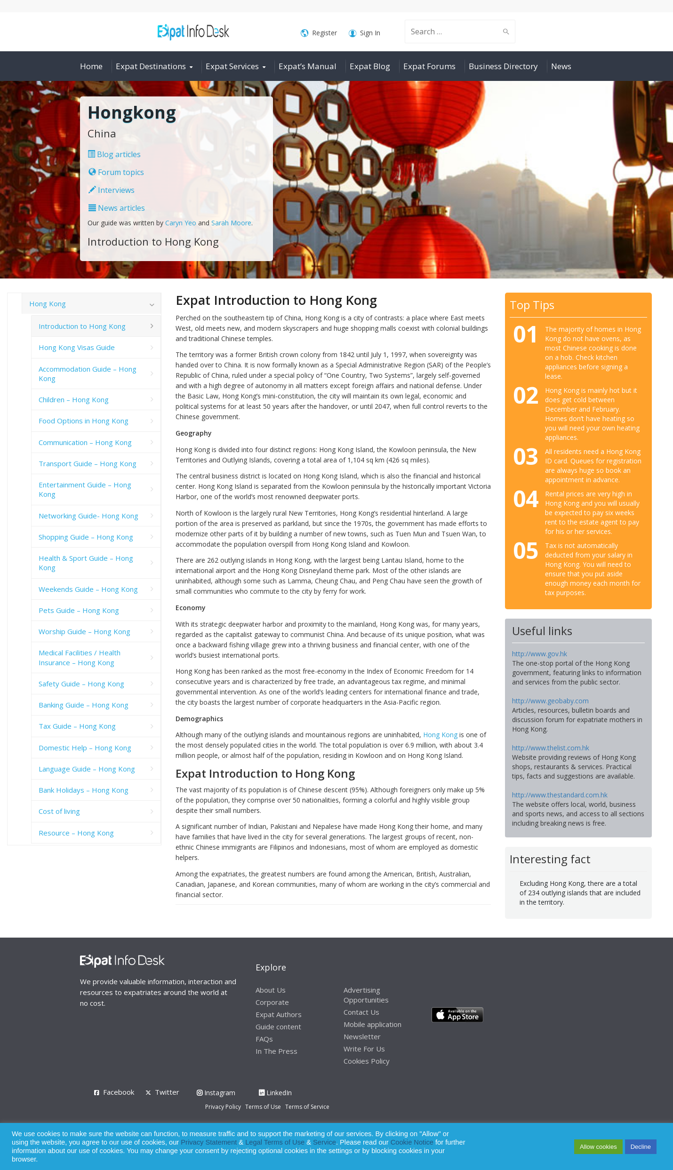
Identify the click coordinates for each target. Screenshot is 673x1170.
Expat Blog (370, 66)
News (561, 66)
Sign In (364, 33)
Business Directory (503, 66)
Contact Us (361, 1012)
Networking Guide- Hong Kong (88, 515)
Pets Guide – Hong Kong (79, 610)
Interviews (111, 190)
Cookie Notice (412, 1142)
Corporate (272, 1002)
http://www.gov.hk (539, 653)
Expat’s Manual (307, 66)
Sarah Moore (231, 222)
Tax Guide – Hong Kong (77, 726)
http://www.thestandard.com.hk (560, 794)
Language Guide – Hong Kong (87, 768)
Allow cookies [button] (598, 1146)
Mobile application (372, 1024)
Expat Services (232, 66)
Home (91, 66)
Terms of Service (307, 1107)
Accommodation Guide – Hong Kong (87, 373)
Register (319, 33)
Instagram (216, 1092)
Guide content (278, 1026)
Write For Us (364, 1048)
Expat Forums (429, 66)
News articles (116, 208)
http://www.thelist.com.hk (550, 747)
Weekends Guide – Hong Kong (88, 589)
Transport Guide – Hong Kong (87, 463)
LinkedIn (275, 1092)
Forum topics (116, 172)
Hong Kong (440, 734)
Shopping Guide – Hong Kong (86, 536)
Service (324, 1142)
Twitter (167, 1092)
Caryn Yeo (180, 222)
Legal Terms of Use (274, 1142)
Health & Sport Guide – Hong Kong (86, 562)
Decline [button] (641, 1146)
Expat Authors (279, 1014)
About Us (271, 990)
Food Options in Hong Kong (83, 420)
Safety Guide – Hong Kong (81, 683)
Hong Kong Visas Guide (77, 347)
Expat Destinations (151, 66)
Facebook (118, 1092)
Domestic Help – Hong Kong (85, 747)
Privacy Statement (209, 1142)
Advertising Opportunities (366, 994)
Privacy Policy (223, 1107)
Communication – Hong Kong (85, 442)
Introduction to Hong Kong (82, 326)
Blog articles (114, 154)
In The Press (276, 1051)
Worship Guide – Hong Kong (84, 631)
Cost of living (59, 811)
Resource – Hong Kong (76, 832)
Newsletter (362, 1036)
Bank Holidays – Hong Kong (83, 790)
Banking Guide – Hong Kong (83, 704)
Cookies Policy (367, 1061)
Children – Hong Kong (74, 399)
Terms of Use (263, 1107)
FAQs (264, 1038)
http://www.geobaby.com (550, 700)
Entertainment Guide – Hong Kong (85, 489)
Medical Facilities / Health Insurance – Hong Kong (79, 657)
